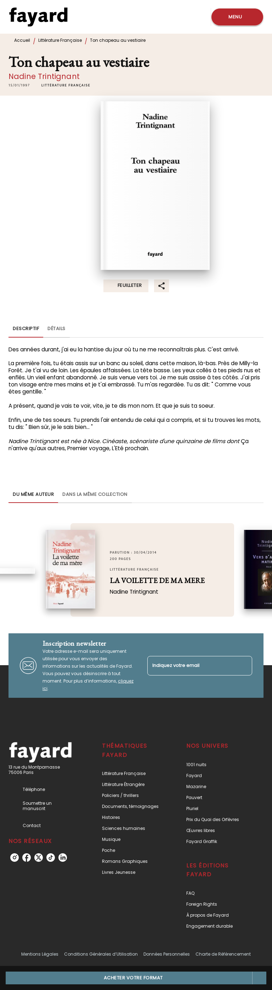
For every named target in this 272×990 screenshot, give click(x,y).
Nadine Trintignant (44, 76)
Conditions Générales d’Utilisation (101, 954)
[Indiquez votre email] (190, 665)
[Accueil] (38, 17)
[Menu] (237, 17)
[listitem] (14, 858)
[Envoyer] (243, 665)
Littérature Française (60, 40)
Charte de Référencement (223, 954)
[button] (66, 85)
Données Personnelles (166, 954)
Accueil (22, 40)
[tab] (25, 329)
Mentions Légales (39, 954)
